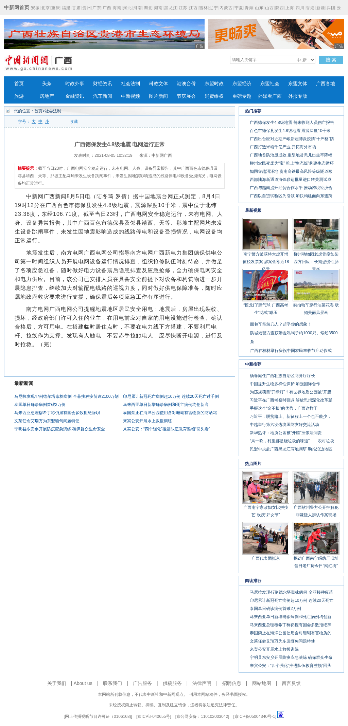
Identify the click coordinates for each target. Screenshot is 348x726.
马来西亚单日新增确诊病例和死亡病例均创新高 (166, 404)
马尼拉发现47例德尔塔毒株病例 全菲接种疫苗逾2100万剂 (66, 396)
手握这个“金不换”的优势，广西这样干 (284, 408)
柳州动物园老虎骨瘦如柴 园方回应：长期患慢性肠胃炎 (316, 262)
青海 (249, 7)
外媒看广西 (270, 96)
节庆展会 (186, 96)
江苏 (183, 7)
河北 (127, 7)
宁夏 (238, 7)
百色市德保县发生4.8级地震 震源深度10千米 (290, 130)
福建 (66, 7)
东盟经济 (241, 83)
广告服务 (142, 683)
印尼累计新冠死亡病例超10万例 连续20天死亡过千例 (171, 396)
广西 (107, 7)
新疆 (320, 7)
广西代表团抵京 (265, 558)
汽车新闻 (102, 96)
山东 (259, 7)
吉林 (203, 7)
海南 (117, 7)
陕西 (279, 7)
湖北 (148, 7)
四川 (300, 7)
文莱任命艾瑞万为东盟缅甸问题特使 (47, 420)
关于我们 (56, 683)
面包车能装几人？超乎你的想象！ (280, 324)
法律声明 (201, 683)
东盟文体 (297, 83)
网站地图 (261, 683)
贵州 (86, 7)
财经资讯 (102, 83)
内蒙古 (226, 7)
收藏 (74, 121)
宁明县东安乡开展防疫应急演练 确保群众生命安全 (59, 429)
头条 (47, 83)
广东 (96, 7)
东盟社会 (269, 83)
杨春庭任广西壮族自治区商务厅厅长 (282, 375)
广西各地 (325, 83)
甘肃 (76, 7)
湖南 (158, 7)
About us (82, 683)
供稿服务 (172, 683)
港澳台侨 (186, 83)
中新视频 (130, 96)
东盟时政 (214, 83)
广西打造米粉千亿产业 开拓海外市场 (283, 147)
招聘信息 (231, 683)
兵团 (331, 7)
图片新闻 (158, 96)
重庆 (55, 7)
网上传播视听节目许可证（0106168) (98, 716)
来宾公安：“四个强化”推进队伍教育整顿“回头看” (166, 429)
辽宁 (213, 7)
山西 (269, 7)
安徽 (35, 7)
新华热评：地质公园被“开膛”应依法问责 (286, 432)
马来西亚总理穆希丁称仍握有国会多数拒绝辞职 (57, 412)
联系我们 (112, 683)
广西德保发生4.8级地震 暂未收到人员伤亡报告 (292, 122)
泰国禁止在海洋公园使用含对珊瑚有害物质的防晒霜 (170, 412)
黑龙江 (170, 7)
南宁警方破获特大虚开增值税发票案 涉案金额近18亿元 (266, 262)
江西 (193, 7)
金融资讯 (74, 96)
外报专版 (297, 96)
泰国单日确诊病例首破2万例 (40, 404)
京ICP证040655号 (153, 716)
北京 (45, 7)
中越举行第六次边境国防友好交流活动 (284, 424)
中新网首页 (17, 7)
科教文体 (158, 83)
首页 (19, 83)
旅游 (19, 96)
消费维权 (214, 96)
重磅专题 (241, 96)
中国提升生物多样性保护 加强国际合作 (285, 383)
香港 (310, 7)
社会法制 (130, 83)
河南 (137, 7)
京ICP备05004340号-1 (254, 716)
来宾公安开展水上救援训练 (147, 420)
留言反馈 (291, 683)
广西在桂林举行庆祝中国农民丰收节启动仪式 (291, 350)
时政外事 (74, 83)
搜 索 (331, 59)
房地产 (47, 96)
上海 (289, 7)
